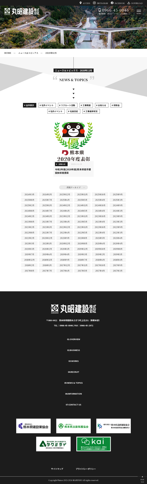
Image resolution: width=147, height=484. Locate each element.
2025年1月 (47, 205)
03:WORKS (73, 361)
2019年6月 (47, 254)
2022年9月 (118, 227)
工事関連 (87, 105)
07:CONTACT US (73, 404)
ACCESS (85, 3)
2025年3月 (118, 199)
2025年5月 (82, 199)
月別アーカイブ (73, 187)
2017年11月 (82, 265)
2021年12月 (47, 238)
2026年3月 (29, 194)
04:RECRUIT (73, 371)
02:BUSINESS (73, 350)
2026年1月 (47, 194)
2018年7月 (82, 259)
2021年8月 (82, 238)
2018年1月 (47, 265)
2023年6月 (65, 221)
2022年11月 (82, 227)
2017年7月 (47, 270)
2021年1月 (47, 243)
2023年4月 (100, 221)
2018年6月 (100, 259)
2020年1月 (64, 248)
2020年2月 (47, 248)
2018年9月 (64, 259)
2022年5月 (82, 232)
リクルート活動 (68, 105)
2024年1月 (47, 216)
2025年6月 (65, 199)
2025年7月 (47, 199)
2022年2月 (29, 238)
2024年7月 (47, 210)
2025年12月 (64, 194)
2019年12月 (82, 248)
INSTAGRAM (100, 3)
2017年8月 (29, 270)
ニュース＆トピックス (28, 53)
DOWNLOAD (135, 3)
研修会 (117, 105)
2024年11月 (82, 205)
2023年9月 (118, 216)
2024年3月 (118, 210)
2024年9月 (118, 205)
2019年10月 (100, 248)
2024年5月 (82, 210)
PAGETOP (142, 480)
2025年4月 (100, 199)
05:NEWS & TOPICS (73, 382)
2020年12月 (51, 53)
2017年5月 (82, 270)
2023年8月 (29, 221)
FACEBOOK (118, 3)
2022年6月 (65, 232)
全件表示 (30, 105)
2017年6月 (64, 270)
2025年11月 (82, 194)
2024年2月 (29, 216)
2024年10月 (100, 205)
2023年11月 (82, 216)
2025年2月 (29, 205)
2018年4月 (117, 259)
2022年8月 (29, 232)
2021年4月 (117, 238)
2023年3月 (118, 221)
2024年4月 (100, 210)
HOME (7, 53)
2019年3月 (82, 254)
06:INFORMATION (73, 393)
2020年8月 (82, 243)
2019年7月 (29, 254)
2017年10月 (100, 265)
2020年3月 (29, 248)
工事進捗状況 (91, 111)
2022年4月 (100, 232)
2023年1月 (47, 227)
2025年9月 (118, 194)
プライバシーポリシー (86, 468)
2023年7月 (47, 221)
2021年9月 (64, 238)
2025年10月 (100, 194)
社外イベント (47, 105)
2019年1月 (117, 254)
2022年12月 (64, 227)
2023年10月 (100, 216)
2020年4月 (118, 243)
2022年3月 (118, 232)
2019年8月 (117, 248)
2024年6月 (65, 210)
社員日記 (74, 111)
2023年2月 (29, 227)
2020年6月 (100, 243)
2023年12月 (64, 216)
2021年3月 (29, 243)
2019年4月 (64, 254)
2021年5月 (100, 238)
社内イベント (56, 111)
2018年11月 (47, 259)
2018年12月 (29, 259)
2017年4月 (100, 270)
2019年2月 (100, 254)
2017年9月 (117, 265)
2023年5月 (82, 221)
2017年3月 (117, 270)
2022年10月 (100, 227)
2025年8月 (29, 199)
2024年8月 (29, 210)
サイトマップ (57, 468)
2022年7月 (47, 232)
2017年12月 (65, 265)
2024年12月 (64, 205)
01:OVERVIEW (73, 339)
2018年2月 (29, 265)
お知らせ (102, 105)
